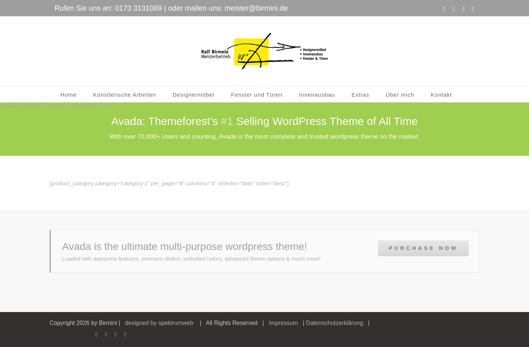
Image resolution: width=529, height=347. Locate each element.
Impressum (283, 323)
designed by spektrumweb (159, 323)
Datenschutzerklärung (334, 323)
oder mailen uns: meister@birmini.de (228, 8)
